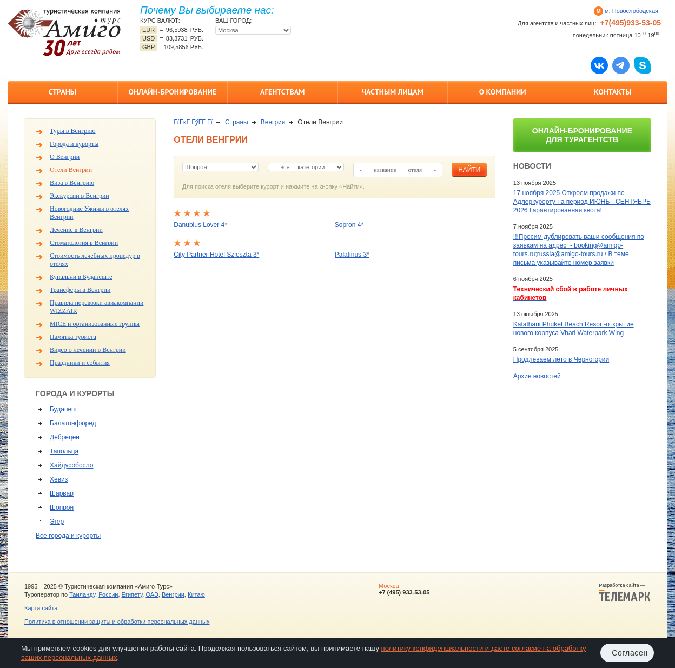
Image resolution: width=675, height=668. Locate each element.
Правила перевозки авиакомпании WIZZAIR (96, 307)
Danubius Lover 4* (200, 225)
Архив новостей (537, 376)
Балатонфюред (73, 423)
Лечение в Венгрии (76, 229)
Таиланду (82, 594)
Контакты (612, 92)
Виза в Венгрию (72, 182)
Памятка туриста (73, 336)
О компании (502, 92)
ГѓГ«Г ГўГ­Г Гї (193, 122)
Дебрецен (65, 437)
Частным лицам (392, 92)
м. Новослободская (631, 11)
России (108, 594)
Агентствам (282, 92)
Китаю (196, 594)
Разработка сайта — (625, 592)
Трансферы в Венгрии (80, 289)
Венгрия (273, 122)
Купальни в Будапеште (81, 276)
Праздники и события (80, 362)
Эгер (57, 521)
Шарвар (62, 493)
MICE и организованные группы (95, 324)
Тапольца (64, 451)
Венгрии (173, 594)
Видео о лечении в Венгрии (88, 349)
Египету (132, 594)
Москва (389, 586)
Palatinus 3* (352, 254)
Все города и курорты (68, 535)
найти (469, 169)
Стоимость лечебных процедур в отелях (95, 260)
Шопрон (62, 507)
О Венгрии (65, 157)
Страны (62, 92)
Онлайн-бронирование (172, 92)
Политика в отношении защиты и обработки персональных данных (116, 621)
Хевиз (59, 479)
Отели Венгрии (71, 169)
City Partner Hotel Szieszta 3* (216, 254)
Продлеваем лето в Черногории (561, 359)
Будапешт (65, 409)
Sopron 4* (349, 225)
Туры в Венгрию (73, 131)
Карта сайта (40, 608)
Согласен (630, 653)
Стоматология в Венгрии (84, 242)
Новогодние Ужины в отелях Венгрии (89, 213)
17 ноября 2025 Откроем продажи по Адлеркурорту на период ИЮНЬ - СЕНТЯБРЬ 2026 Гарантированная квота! (582, 201)
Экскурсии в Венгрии (79, 195)
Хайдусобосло (71, 465)
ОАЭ (151, 594)
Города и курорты (74, 144)
